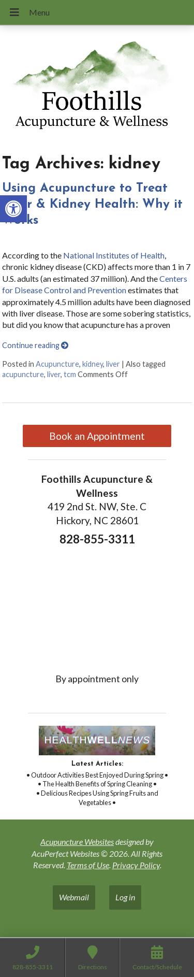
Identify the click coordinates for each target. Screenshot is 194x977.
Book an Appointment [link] (97, 436)
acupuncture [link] (23, 374)
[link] (13, 208)
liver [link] (113, 364)
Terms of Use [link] (88, 865)
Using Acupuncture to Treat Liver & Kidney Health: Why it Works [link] (92, 204)
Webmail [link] (74, 897)
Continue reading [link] (35, 345)
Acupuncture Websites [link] (77, 841)
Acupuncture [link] (57, 364)
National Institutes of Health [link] (114, 255)
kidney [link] (92, 364)
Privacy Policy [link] (136, 865)
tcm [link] (70, 374)
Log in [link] (125, 897)
